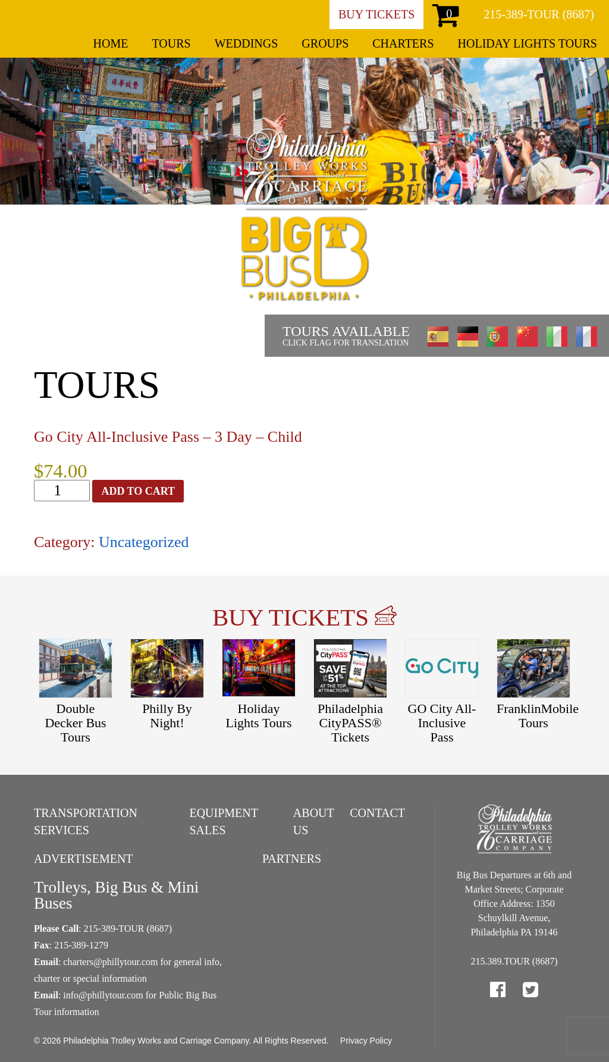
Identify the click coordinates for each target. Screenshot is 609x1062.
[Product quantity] (62, 490)
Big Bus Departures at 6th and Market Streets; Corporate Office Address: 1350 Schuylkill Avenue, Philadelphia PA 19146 (514, 903)
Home (110, 43)
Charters (403, 43)
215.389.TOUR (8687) (514, 961)
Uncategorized (144, 542)
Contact (377, 812)
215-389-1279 (81, 945)
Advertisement (83, 858)
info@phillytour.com (103, 995)
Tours (171, 43)
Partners (291, 858)
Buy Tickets (376, 14)
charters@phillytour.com (110, 962)
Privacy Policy (366, 1040)
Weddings (246, 43)
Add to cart (138, 491)
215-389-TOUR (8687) (539, 14)
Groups (325, 43)
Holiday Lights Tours (527, 43)
